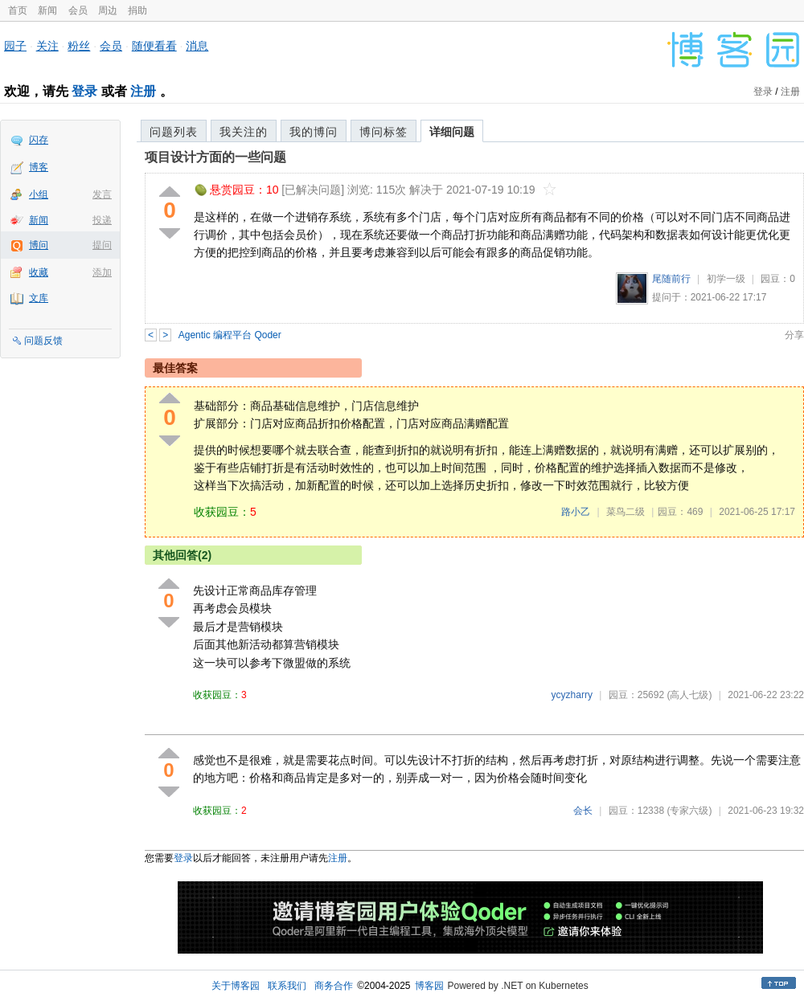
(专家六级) (689, 810)
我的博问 (313, 131)
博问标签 (383, 131)
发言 (102, 194)
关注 (47, 45)
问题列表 (174, 131)
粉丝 (79, 45)
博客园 (429, 985)
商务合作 (333, 985)
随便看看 (154, 45)
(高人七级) (689, 695)
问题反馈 (43, 340)
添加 (102, 272)
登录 (84, 91)
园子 (15, 45)
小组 (38, 194)
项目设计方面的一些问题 (215, 157)
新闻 (47, 10)
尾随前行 (671, 278)
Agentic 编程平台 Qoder (229, 335)
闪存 (38, 139)
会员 (78, 10)
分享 (794, 335)
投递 (102, 220)
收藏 (38, 272)
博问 (38, 245)
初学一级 (726, 278)
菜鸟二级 (625, 511)
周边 (107, 10)
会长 (583, 810)
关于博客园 (235, 985)
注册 (143, 91)
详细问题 (451, 131)
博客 (38, 167)
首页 (17, 10)
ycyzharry (572, 695)
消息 (197, 45)
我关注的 (243, 131)
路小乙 (575, 511)
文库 (38, 298)
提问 (102, 245)
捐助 (137, 10)
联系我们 (287, 985)
